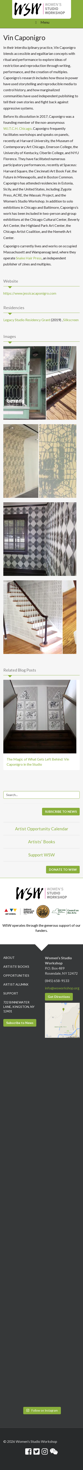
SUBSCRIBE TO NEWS (61, 811)
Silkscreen (71, 320)
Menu (41, 22)
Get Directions (59, 997)
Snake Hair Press (29, 258)
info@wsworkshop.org (62, 988)
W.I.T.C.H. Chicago (17, 128)
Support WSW (41, 854)
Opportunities (16, 975)
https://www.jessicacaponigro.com (29, 293)
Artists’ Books (41, 841)
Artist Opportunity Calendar (41, 828)
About (9, 957)
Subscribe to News (19, 1023)
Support (10, 993)
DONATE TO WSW (63, 869)
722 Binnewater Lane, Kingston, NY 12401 (19, 1006)
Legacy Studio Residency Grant (26, 320)
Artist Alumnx (15, 984)
